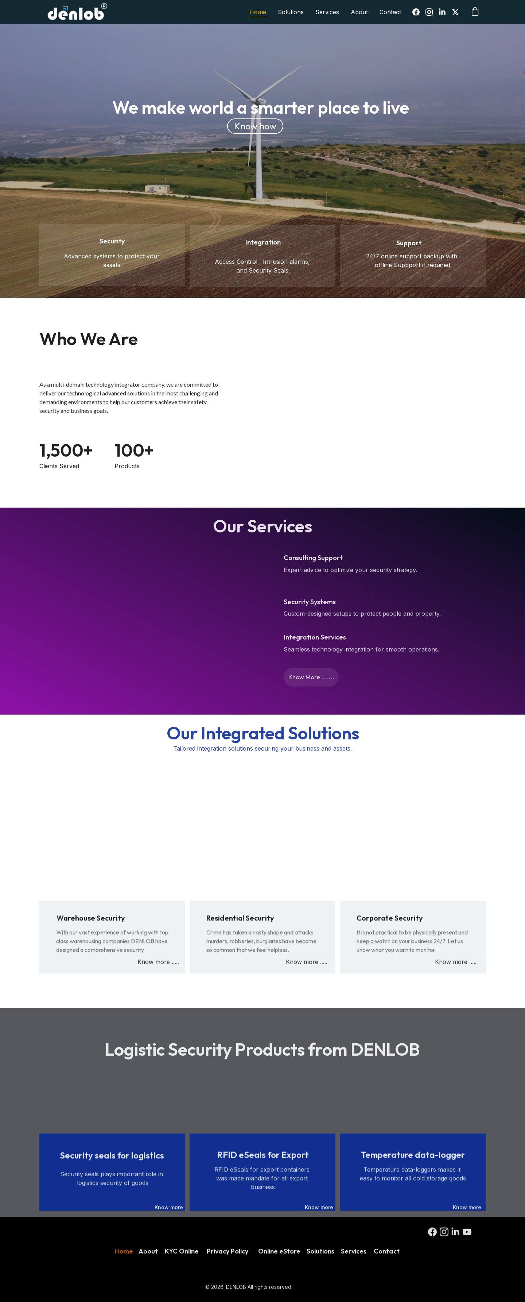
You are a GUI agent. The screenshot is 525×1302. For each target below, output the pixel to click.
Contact (390, 12)
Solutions (291, 12)
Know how (255, 126)
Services (327, 12)
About (359, 12)
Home (257, 12)
